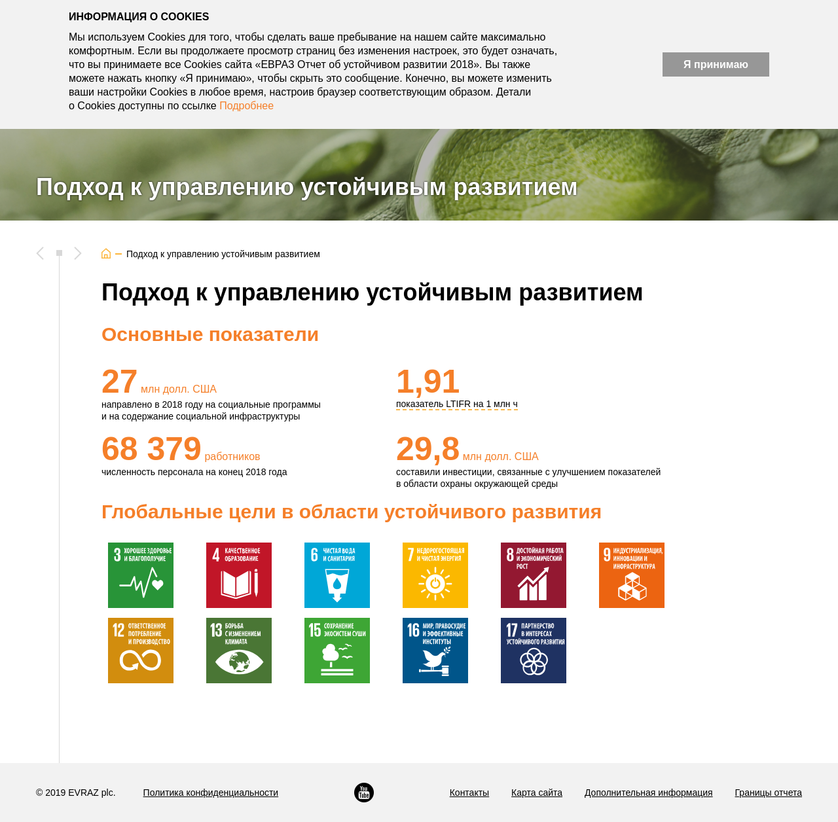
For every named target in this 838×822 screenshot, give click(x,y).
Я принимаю (715, 64)
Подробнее (246, 105)
